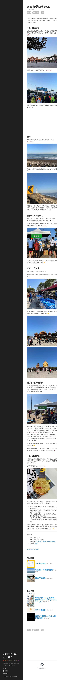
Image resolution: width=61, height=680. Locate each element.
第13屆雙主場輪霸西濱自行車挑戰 (45, 541)
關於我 (4, 668)
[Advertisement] (42, 121)
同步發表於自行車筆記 (33, 549)
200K (36, 543)
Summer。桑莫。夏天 (10, 655)
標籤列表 (5, 673)
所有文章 (5, 671)
